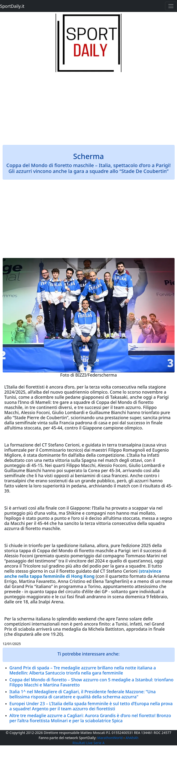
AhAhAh (132, 737)
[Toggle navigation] (171, 6)
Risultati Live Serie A (88, 743)
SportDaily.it (12, 6)
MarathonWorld (110, 737)
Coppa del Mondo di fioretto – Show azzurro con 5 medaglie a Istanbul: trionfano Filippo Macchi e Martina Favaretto (92, 682)
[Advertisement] (89, 106)
